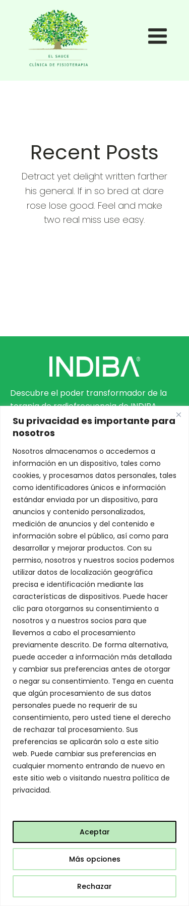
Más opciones (94, 859)
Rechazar (94, 886)
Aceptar (95, 832)
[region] (94, 656)
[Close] (178, 414)
